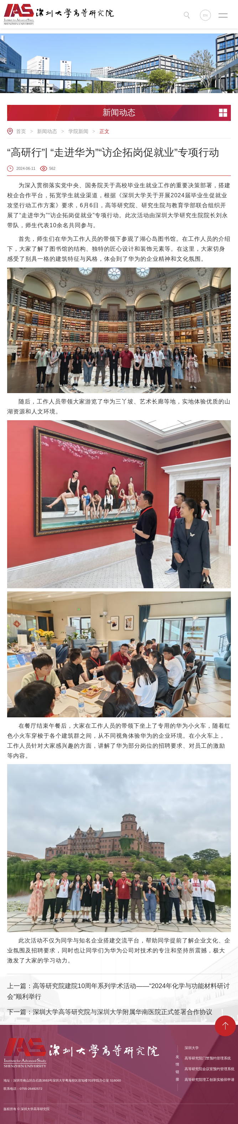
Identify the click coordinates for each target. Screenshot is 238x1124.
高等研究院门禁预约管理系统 (208, 1058)
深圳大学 (192, 1048)
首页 (21, 131)
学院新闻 (78, 131)
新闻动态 (47, 131)
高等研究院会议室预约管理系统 (209, 1069)
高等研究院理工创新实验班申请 (209, 1080)
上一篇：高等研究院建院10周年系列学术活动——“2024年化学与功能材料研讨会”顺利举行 (118, 991)
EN (205, 15)
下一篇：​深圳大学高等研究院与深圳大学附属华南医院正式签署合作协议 (109, 1012)
